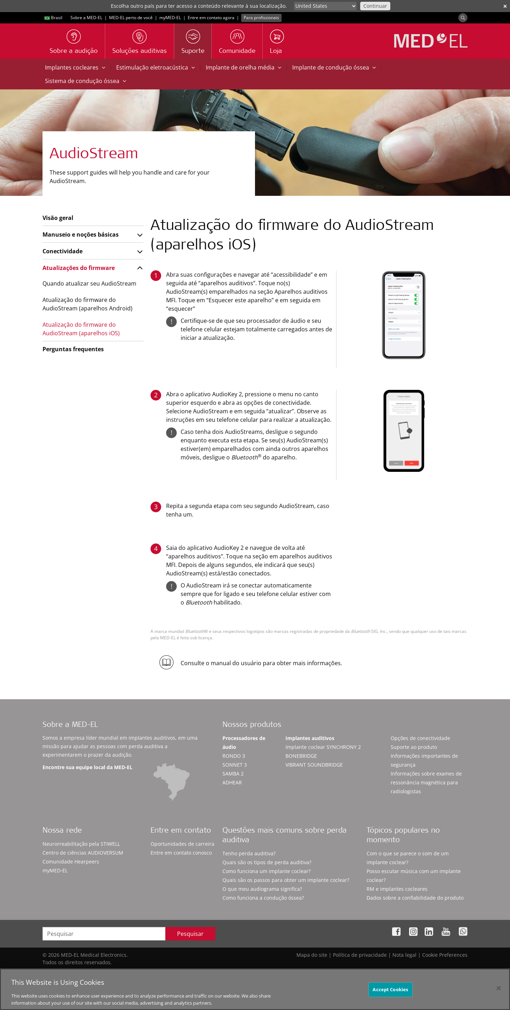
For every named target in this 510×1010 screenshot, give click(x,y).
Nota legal (404, 954)
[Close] (498, 992)
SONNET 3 (234, 764)
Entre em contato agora (211, 18)
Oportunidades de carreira (182, 843)
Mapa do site (311, 954)
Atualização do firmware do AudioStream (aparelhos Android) (87, 304)
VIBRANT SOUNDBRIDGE (314, 764)
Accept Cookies (390, 993)
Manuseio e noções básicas (80, 234)
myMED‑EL (170, 18)
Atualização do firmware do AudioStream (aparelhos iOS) (81, 329)
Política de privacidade (360, 954)
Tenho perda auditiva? (249, 853)
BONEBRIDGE (301, 755)
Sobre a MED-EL (86, 18)
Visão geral (57, 218)
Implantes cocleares (75, 67)
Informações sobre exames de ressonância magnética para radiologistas (426, 782)
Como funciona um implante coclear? (266, 871)
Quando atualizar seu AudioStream (89, 283)
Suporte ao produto (414, 747)
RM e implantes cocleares (397, 888)
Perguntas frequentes (73, 349)
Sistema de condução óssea (85, 81)
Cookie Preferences (445, 954)
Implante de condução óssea (334, 67)
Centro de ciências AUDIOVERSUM (82, 852)
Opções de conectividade (420, 738)
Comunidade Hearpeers (70, 861)
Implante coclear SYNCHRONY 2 (323, 747)
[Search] (463, 17)
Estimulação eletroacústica (155, 67)
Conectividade (62, 251)
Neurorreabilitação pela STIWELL (81, 843)
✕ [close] (505, 6)
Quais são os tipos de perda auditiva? (266, 862)
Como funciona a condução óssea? (263, 897)
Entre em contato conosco (181, 852)
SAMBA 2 (233, 773)
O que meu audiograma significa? (262, 888)
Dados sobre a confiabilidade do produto (415, 897)
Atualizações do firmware (78, 268)
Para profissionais (261, 18)
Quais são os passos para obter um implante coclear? (285, 880)
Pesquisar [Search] (190, 934)
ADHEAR (232, 782)
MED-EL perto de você (131, 18)
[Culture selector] (325, 6)
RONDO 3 (233, 755)
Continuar (375, 5)
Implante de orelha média (243, 67)
